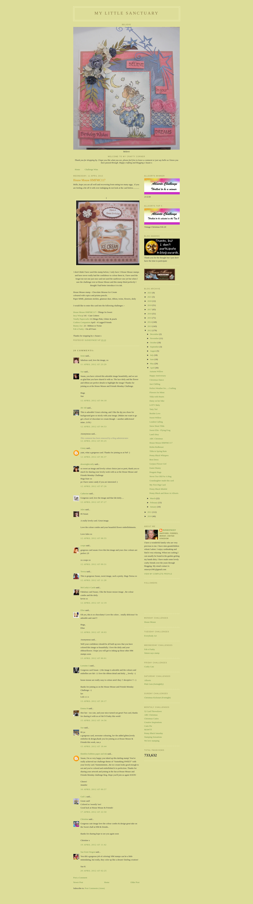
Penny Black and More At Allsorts (163, 493)
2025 (149, 292)
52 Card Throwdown (153, 711)
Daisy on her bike (156, 401)
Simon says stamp (151, 653)
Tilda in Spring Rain (158, 451)
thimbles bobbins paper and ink (94, 754)
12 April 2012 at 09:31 (94, 564)
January (153, 507)
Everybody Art (150, 636)
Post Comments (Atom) (95, 888)
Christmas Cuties (151, 718)
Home (77, 169)
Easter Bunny (155, 468)
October (153, 342)
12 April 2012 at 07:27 (94, 502)
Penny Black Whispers (158, 455)
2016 (149, 313)
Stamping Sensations (153, 737)
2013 (149, 326)
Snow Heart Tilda (156, 426)
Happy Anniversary (157, 375)
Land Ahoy (154, 434)
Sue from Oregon (88, 852)
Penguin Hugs (155, 472)
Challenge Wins (91, 169)
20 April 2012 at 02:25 (94, 870)
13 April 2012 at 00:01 (94, 658)
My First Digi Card (157, 485)
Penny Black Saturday (153, 733)
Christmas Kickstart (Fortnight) (157, 697)
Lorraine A (85, 665)
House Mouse (150, 622)
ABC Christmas (156, 438)
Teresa (83, 571)
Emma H (84, 708)
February (154, 502)
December (154, 334)
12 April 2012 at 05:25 (94, 441)
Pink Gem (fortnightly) (154, 684)
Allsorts (147, 680)
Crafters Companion (81, 322)
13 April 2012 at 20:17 (94, 701)
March (153, 498)
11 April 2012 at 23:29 (93, 364)
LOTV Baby (154, 405)
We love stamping (151, 740)
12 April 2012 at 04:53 (94, 426)
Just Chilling (154, 384)
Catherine (85, 493)
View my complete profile (158, 574)
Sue (82, 371)
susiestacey (169, 530)
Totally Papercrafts (81, 319)
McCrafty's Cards (88, 587)
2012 (149, 330)
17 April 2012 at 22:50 (94, 812)
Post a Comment (80, 877)
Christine (84, 819)
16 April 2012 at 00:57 (94, 789)
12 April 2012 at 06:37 (94, 457)
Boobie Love (154, 413)
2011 (149, 512)
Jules (83, 509)
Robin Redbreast (156, 447)
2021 (149, 297)
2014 (149, 322)
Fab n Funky (78, 329)
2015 (149, 318)
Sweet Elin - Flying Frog (159, 430)
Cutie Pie (148, 726)
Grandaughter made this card (161, 480)
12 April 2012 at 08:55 (94, 538)
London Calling (156, 422)
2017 (149, 309)
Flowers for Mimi (156, 392)
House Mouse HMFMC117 (84, 312)
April (152, 368)
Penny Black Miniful (158, 489)
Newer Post (78, 882)
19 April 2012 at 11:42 (93, 844)
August (153, 351)
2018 (149, 305)
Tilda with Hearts (156, 396)
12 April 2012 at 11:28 (93, 580)
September (155, 347)
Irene (83, 356)
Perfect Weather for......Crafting (162, 388)
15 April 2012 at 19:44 (94, 746)
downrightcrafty (87, 464)
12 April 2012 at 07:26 (94, 486)
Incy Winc (77, 315)
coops (83, 545)
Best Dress (153, 459)
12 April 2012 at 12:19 (94, 603)
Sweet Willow (155, 417)
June (152, 359)
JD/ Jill (83, 408)
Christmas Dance (156, 380)
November (154, 338)
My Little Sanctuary (127, 13)
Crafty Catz (149, 666)
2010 (149, 516)
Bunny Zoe (78, 326)
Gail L (83, 796)
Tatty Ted (153, 409)
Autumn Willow (156, 371)
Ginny (83, 448)
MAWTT (148, 729)
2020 (149, 301)
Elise (83, 610)
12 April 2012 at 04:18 (94, 400)
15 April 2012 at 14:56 (94, 720)
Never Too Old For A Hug (160, 476)
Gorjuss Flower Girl (157, 464)
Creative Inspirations (153, 722)
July (152, 355)
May (152, 363)
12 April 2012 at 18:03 (94, 632)
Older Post (135, 882)
